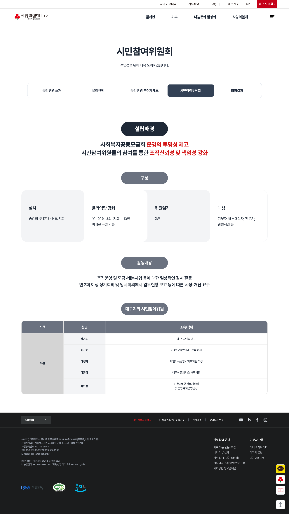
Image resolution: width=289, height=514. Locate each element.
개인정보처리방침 (142, 420)
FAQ (213, 4)
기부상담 (193, 4)
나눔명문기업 (257, 458)
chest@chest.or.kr (39, 453)
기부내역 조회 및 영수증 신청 (229, 463)
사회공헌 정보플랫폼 (224, 468)
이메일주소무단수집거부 (171, 420)
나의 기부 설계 (221, 452)
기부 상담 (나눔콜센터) (226, 458)
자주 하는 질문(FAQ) (224, 447)
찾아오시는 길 (216, 420)
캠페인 (150, 17)
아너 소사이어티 (259, 447)
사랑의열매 (240, 17)
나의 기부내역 (168, 4)
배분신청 (233, 4)
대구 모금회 (268, 4)
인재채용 (197, 420)
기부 (174, 17)
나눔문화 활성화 (205, 17)
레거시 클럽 (256, 452)
